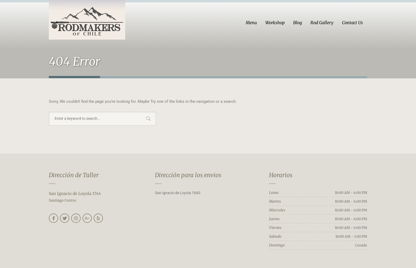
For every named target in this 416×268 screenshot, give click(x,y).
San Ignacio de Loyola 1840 (177, 193)
